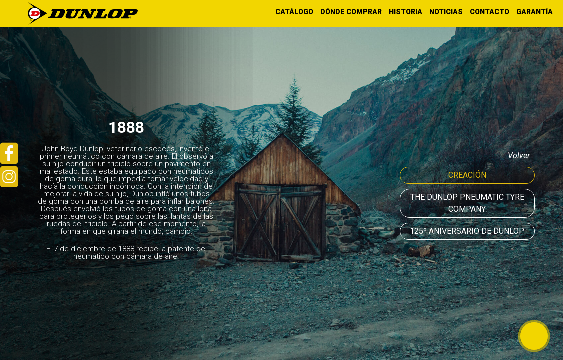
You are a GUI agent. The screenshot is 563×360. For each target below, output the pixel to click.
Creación (467, 175)
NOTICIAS (446, 12)
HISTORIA (405, 12)
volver (519, 155)
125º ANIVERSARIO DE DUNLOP (467, 231)
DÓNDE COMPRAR (351, 12)
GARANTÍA (534, 12)
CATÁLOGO (295, 12)
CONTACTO (490, 12)
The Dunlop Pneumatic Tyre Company (467, 203)
